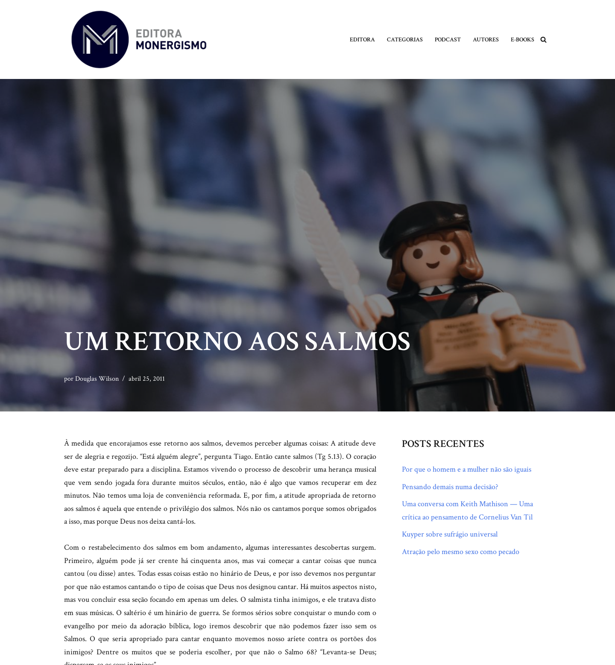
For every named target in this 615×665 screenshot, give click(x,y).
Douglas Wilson (97, 378)
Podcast (448, 39)
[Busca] (543, 39)
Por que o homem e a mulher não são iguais (466, 469)
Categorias (405, 39)
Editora (362, 39)
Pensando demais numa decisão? (450, 487)
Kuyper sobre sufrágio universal (450, 534)
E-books (522, 39)
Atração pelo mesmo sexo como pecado (460, 552)
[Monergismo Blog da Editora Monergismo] (139, 39)
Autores (486, 39)
